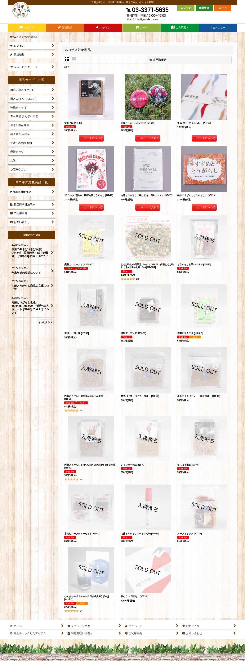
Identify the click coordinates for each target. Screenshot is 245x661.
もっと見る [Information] (45, 322)
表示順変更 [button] (157, 59)
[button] (218, 28)
